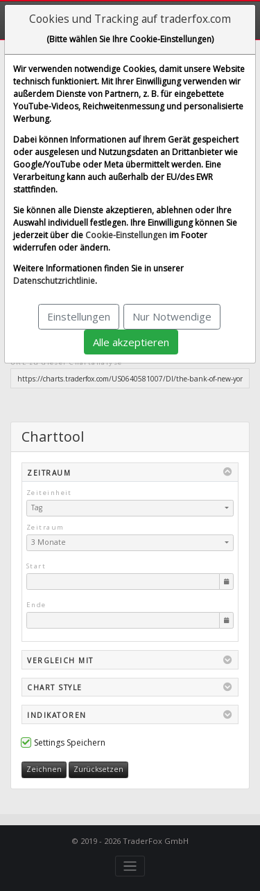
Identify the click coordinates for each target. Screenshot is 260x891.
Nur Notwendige (171, 316)
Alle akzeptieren (131, 342)
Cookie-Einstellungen (126, 235)
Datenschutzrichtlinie (54, 281)
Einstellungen (78, 316)
